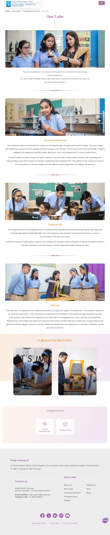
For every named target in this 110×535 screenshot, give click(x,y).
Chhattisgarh (38, 465)
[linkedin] (55, 515)
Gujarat (54, 465)
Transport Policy (70, 496)
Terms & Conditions (70, 523)
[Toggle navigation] (102, 3)
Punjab (14, 469)
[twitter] (49, 515)
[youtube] (67, 515)
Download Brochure (72, 493)
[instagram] (61, 515)
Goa (48, 465)
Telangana (23, 469)
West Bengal (35, 469)
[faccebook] (42, 515)
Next (100, 370)
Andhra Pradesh (18, 465)
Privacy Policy (55, 523)
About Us (68, 485)
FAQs (88, 489)
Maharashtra (93, 465)
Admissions (91, 485)
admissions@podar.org (39, 495)
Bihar (28, 465)
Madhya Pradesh (78, 465)
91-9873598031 (36, 497)
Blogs (88, 493)
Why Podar (68, 489)
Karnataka (64, 465)
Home (7, 11)
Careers (67, 500)
